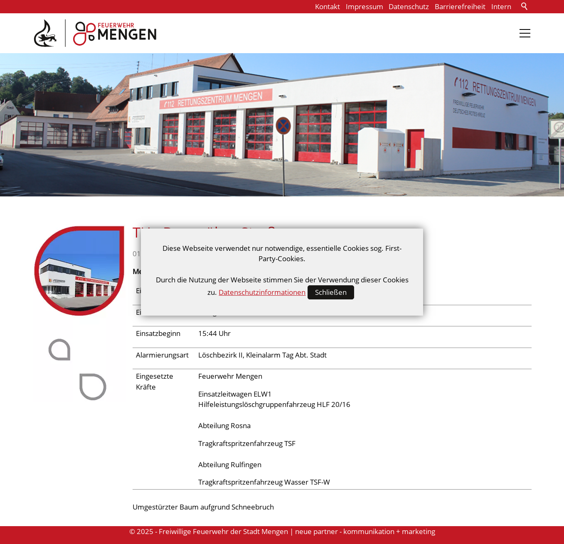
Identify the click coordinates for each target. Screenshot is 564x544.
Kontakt (327, 6)
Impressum (364, 6)
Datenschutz (409, 6)
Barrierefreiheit (460, 6)
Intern (501, 6)
